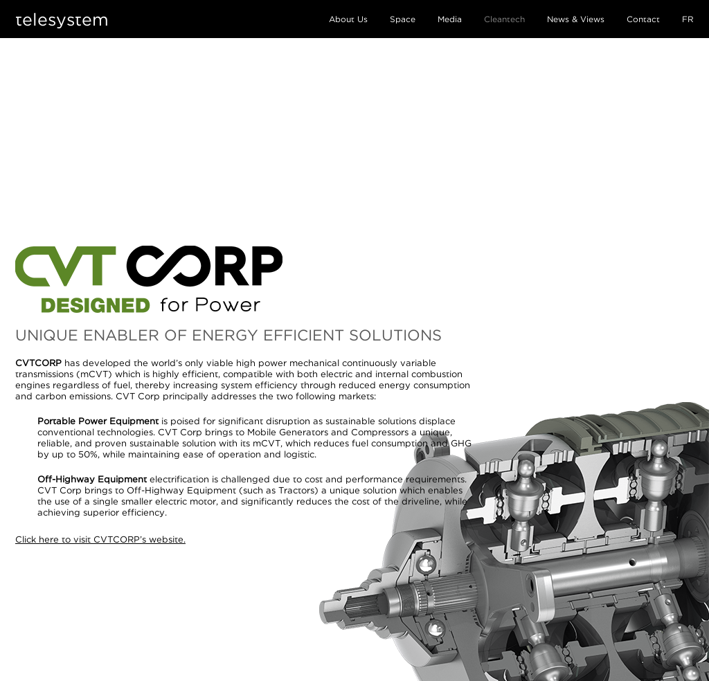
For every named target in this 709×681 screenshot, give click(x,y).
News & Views (575, 19)
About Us (348, 19)
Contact (643, 19)
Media (450, 19)
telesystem (62, 19)
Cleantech (504, 19)
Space (402, 19)
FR (688, 19)
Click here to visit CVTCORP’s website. (100, 539)
